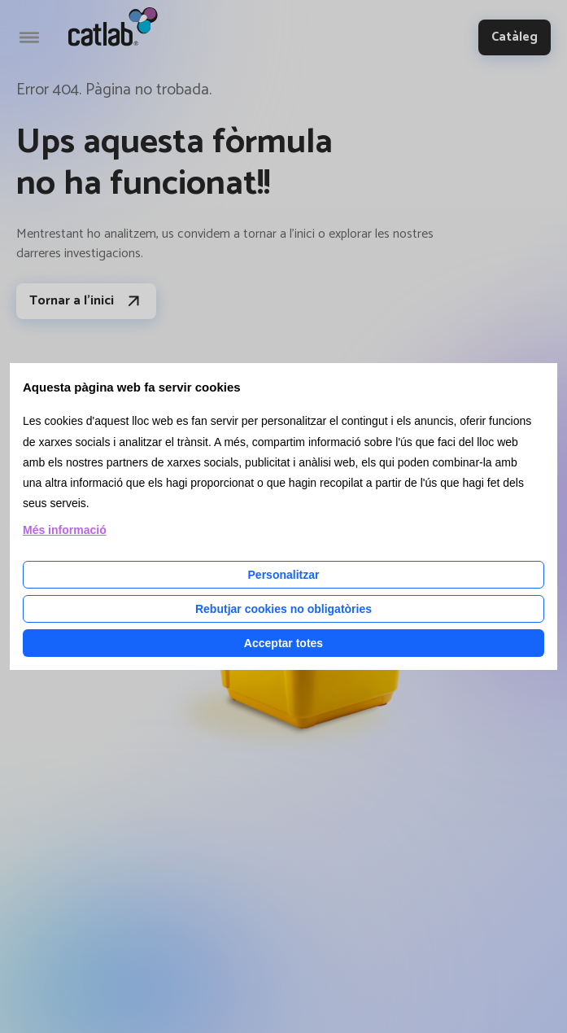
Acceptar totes (283, 643)
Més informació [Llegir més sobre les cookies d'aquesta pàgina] (65, 529)
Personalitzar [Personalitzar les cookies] (284, 574)
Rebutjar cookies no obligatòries (283, 608)
